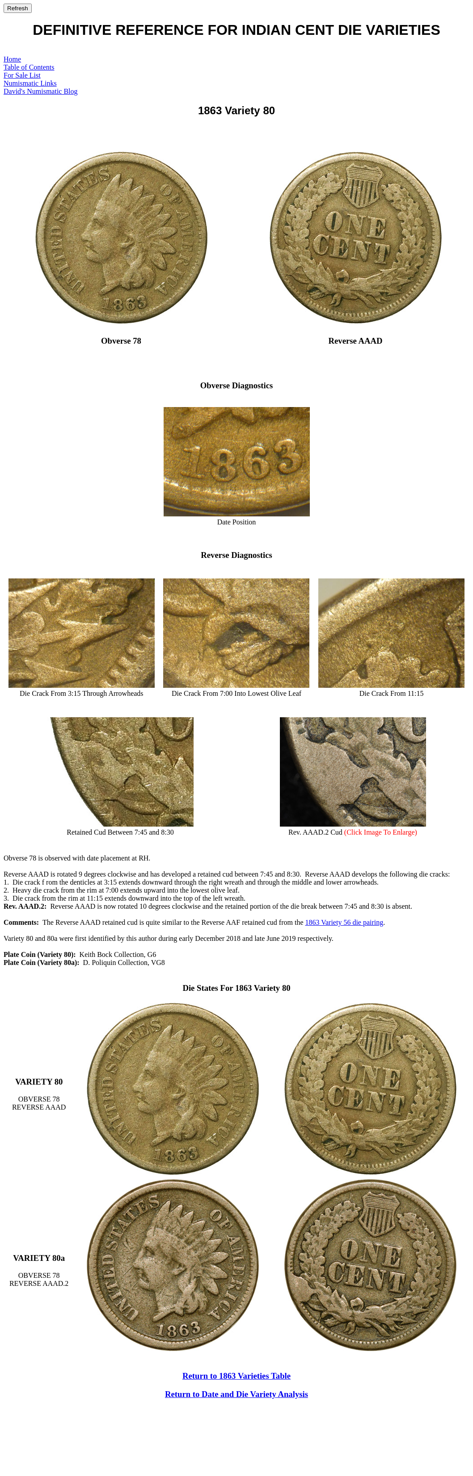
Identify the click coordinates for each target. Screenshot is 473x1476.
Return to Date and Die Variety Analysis (236, 1394)
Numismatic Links (30, 83)
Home (12, 59)
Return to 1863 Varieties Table (236, 1375)
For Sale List (22, 75)
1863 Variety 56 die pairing (344, 922)
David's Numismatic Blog (41, 91)
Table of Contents (29, 67)
